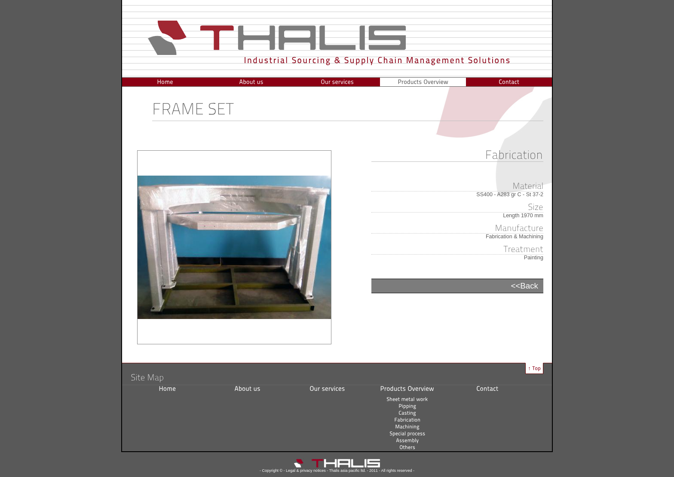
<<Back (524, 285)
